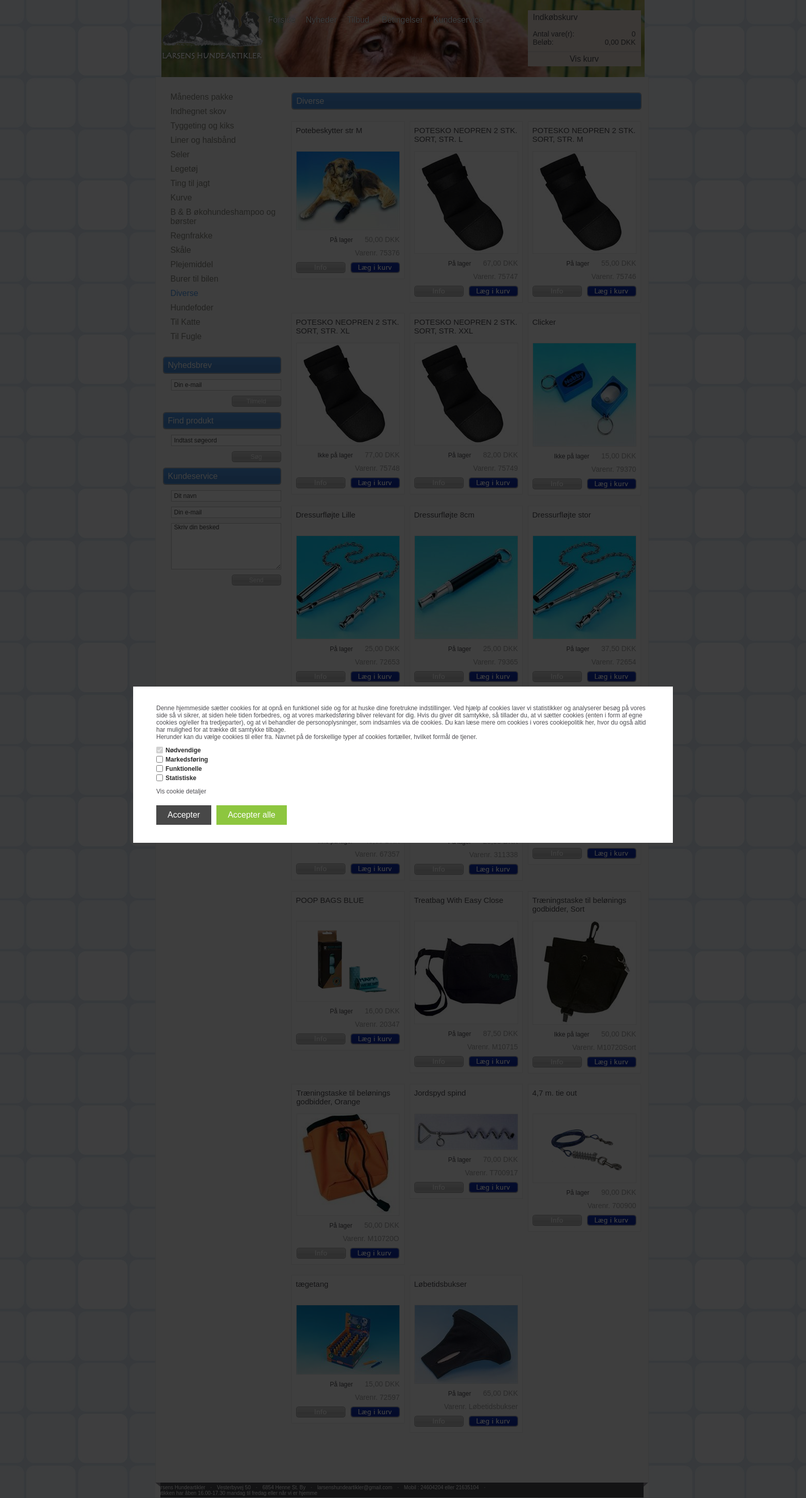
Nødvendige (183, 750)
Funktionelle (184, 768)
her (589, 722)
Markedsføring (187, 759)
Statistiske (181, 778)
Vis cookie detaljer (181, 791)
